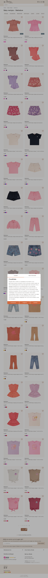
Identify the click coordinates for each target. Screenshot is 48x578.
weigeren (25, 302)
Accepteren (13, 302)
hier (38, 294)
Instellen (35, 302)
